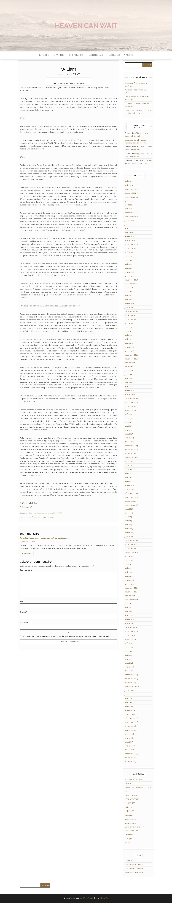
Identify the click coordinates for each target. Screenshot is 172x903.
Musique (128, 839)
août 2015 (129, 414)
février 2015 (129, 438)
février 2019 (129, 272)
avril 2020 (129, 232)
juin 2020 (128, 225)
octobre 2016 (130, 363)
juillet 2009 (129, 691)
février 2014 (129, 485)
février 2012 (129, 580)
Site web (24, 623)
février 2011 (129, 619)
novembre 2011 (131, 592)
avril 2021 (128, 209)
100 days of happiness (134, 779)
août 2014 (129, 461)
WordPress (87, 898)
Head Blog (105, 898)
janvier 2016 (130, 394)
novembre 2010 (131, 631)
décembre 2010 (131, 627)
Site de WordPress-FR (134, 872)
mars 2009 (129, 706)
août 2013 (129, 509)
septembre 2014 (131, 458)
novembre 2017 (131, 315)
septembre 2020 (131, 217)
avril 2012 (128, 572)
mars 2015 (129, 434)
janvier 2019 (130, 276)
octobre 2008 (130, 726)
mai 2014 (128, 473)
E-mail (23, 612)
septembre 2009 (132, 687)
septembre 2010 (131, 639)
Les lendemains (131, 831)
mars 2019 (129, 268)
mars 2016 (129, 386)
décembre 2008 (131, 718)
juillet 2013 (129, 513)
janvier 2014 (129, 489)
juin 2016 (128, 375)
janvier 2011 (129, 623)
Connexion (129, 860)
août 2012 (129, 556)
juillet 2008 (129, 734)
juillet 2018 (129, 288)
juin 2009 (128, 694)
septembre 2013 (131, 505)
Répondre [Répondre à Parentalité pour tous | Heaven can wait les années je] (26, 554)
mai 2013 (128, 521)
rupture (51, 517)
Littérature (129, 835)
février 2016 (129, 390)
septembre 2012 (131, 552)
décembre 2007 (131, 754)
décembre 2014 (131, 446)
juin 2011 (128, 604)
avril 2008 (129, 738)
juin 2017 (128, 331)
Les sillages (114, 55)
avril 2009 (129, 702)
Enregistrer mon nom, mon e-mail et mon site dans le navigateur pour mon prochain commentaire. (65, 636)
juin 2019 (128, 260)
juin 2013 (128, 517)
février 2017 (129, 347)
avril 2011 (128, 612)
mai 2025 (128, 181)
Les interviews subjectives (135, 827)
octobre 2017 (130, 319)
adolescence (34, 517)
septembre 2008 (132, 730)
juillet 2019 (129, 256)
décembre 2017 (131, 311)
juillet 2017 (129, 327)
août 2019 (129, 252)
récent (127, 843)
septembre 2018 (131, 284)
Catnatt (76, 74)
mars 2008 (129, 742)
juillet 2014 (129, 465)
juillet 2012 (129, 560)
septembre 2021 (131, 197)
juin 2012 (128, 564)
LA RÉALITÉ (45, 55)
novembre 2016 (131, 359)
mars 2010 (129, 663)
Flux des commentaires (134, 868)
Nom (22, 601)
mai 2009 (128, 698)
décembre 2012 (131, 540)
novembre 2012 (131, 544)
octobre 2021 (130, 193)
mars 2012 (129, 576)
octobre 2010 (130, 635)
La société (129, 815)
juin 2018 (128, 292)
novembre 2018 (131, 280)
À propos (128, 55)
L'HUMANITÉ (57, 513)
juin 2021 (128, 205)
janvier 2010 (129, 671)
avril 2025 (129, 185)
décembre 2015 (131, 398)
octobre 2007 (130, 762)
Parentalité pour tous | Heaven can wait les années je (43, 538)
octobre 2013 (130, 501)
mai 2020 (128, 228)
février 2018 (129, 304)
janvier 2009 (130, 714)
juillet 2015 (129, 418)
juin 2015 (128, 422)
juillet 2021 (129, 201)
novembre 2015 (131, 402)
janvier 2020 (130, 240)
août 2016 (129, 367)
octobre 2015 (130, 406)
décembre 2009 (131, 675)
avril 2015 (128, 430)
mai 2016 (128, 379)
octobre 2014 (130, 454)
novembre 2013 (131, 497)
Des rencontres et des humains (40, 513)
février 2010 (129, 667)
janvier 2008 (130, 750)
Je (126, 791)
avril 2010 (128, 659)
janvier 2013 (129, 537)
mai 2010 (128, 655)
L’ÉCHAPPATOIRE (77, 55)
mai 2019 (128, 264)
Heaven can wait (86, 26)
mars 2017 (129, 343)
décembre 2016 (131, 355)
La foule (128, 807)
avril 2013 (128, 525)
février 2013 (129, 533)
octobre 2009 (130, 683)
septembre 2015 (131, 410)
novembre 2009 (131, 679)
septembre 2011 (131, 600)
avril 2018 (128, 300)
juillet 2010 (129, 647)
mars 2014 (129, 481)
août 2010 (129, 643)
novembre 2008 (131, 722)
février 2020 (129, 236)
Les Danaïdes (130, 823)
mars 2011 (129, 615)
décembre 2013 (131, 493)
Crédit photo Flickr (28, 507)
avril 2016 (129, 382)
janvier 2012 (129, 584)
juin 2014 (128, 469)
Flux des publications (134, 864)
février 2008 (130, 746)
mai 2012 (128, 568)
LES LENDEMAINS (97, 55)
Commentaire (26, 570)
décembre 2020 (131, 213)
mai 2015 (128, 426)
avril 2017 (128, 339)
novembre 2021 (131, 189)
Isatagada (129, 140)
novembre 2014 (131, 450)
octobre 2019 (130, 248)
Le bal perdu (130, 819)
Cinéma (128, 783)
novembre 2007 (131, 758)
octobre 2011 (130, 596)
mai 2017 (128, 335)
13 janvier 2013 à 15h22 (27, 542)
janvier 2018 (129, 307)
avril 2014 (128, 477)
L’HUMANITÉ (60, 55)
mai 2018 (128, 296)
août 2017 (129, 323)
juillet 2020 (129, 221)
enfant (43, 517)
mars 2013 (129, 529)
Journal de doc (131, 795)
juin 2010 (128, 651)
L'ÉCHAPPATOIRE (132, 799)
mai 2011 (128, 608)
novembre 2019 (131, 244)
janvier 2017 (129, 351)
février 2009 (130, 710)
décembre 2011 (131, 588)
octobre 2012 (130, 548)
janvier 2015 (129, 442)
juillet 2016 (129, 371)
